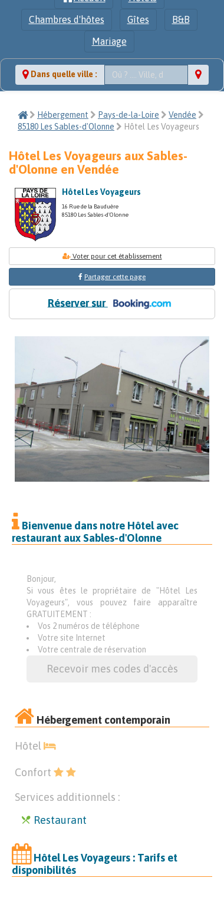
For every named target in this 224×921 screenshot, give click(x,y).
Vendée (182, 115)
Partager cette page (115, 277)
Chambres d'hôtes (66, 19)
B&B (181, 19)
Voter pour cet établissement (112, 256)
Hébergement (62, 115)
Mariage (109, 41)
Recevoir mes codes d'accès (112, 668)
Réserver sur (112, 304)
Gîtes (138, 19)
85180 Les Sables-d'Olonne (66, 126)
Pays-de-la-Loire (128, 115)
